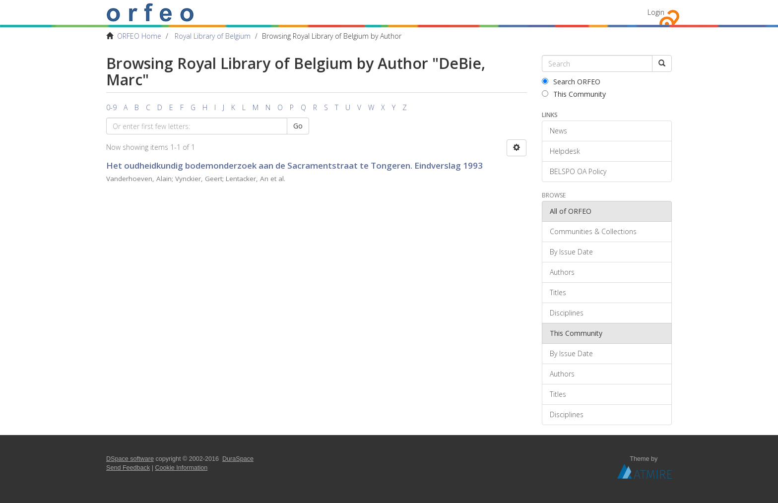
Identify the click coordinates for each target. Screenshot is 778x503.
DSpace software (130, 458)
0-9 (111, 107)
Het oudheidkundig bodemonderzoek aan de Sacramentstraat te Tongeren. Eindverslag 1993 (294, 165)
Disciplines (567, 312)
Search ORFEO (571, 81)
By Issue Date (571, 251)
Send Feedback (128, 467)
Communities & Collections (593, 231)
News (558, 130)
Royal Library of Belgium (213, 36)
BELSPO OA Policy (578, 171)
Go (298, 125)
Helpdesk (565, 151)
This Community (574, 94)
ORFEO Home (139, 36)
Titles (558, 292)
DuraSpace (238, 458)
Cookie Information (181, 467)
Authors (562, 272)
